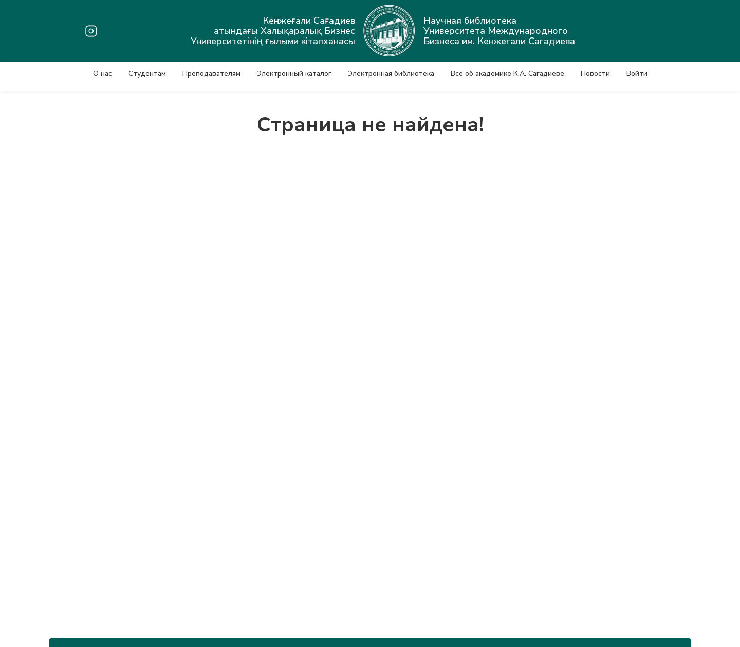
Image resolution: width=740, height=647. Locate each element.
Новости (595, 74)
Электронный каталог (294, 74)
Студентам (147, 74)
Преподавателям (211, 74)
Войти (636, 74)
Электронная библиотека (391, 74)
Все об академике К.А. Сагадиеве (507, 74)
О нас (102, 74)
